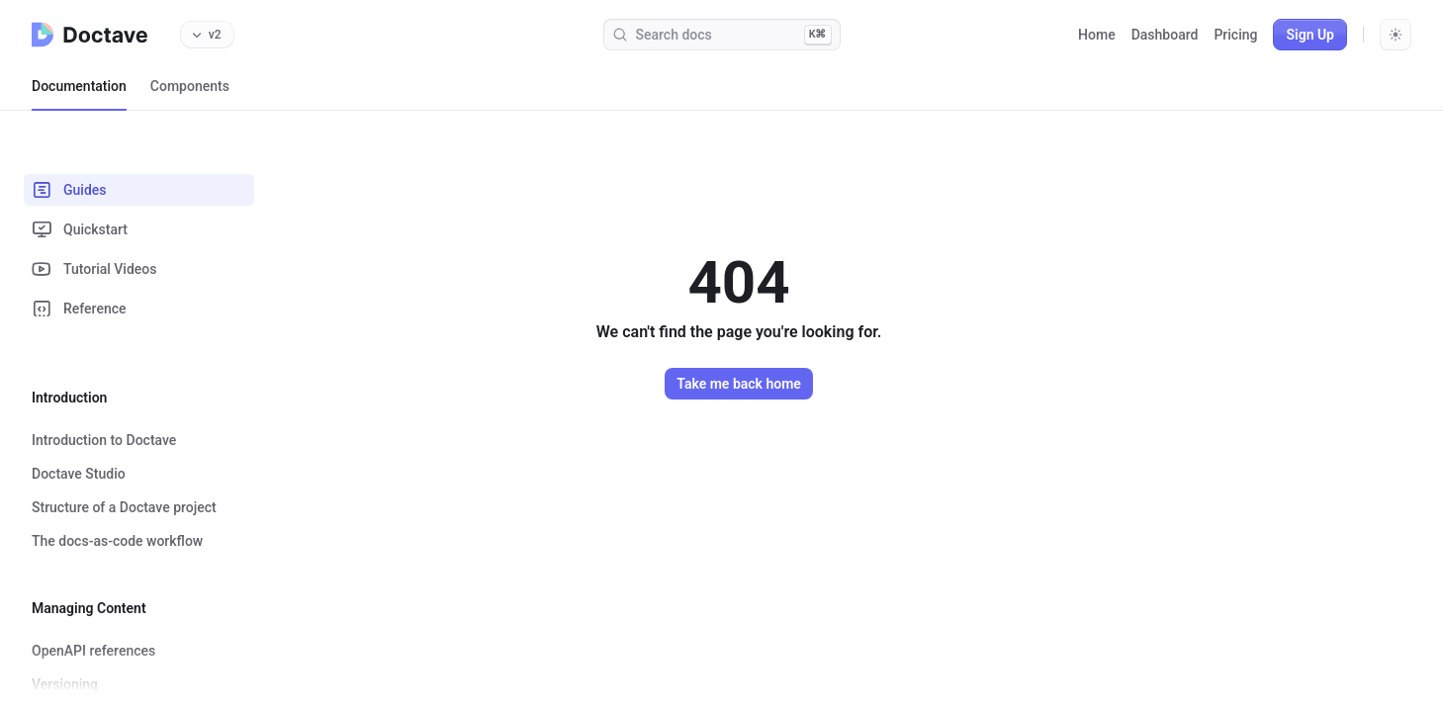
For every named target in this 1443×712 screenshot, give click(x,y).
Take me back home (738, 384)
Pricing (1235, 35)
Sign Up (1310, 35)
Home (1097, 35)
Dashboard (1165, 35)
